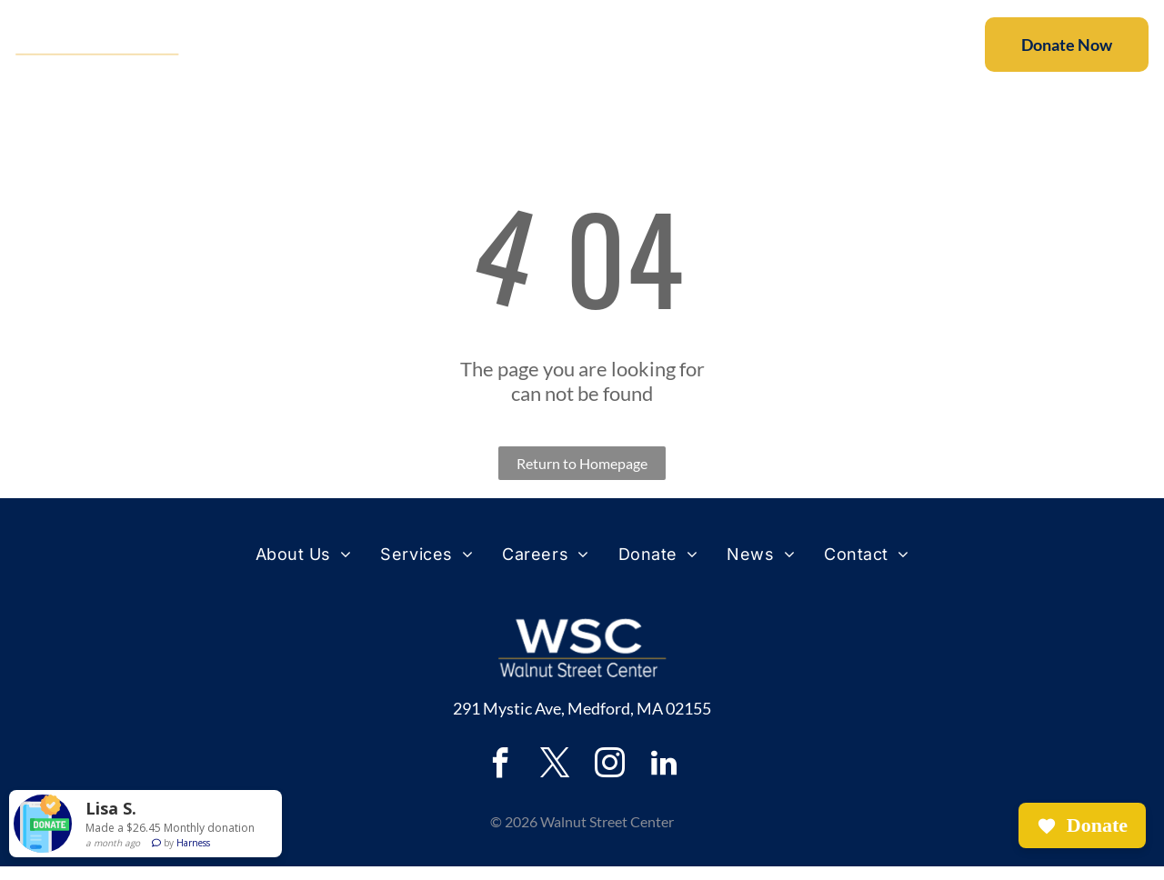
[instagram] (609, 780)
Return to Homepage (582, 476)
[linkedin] (664, 780)
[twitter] (554, 780)
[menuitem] (328, 51)
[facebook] (500, 780)
